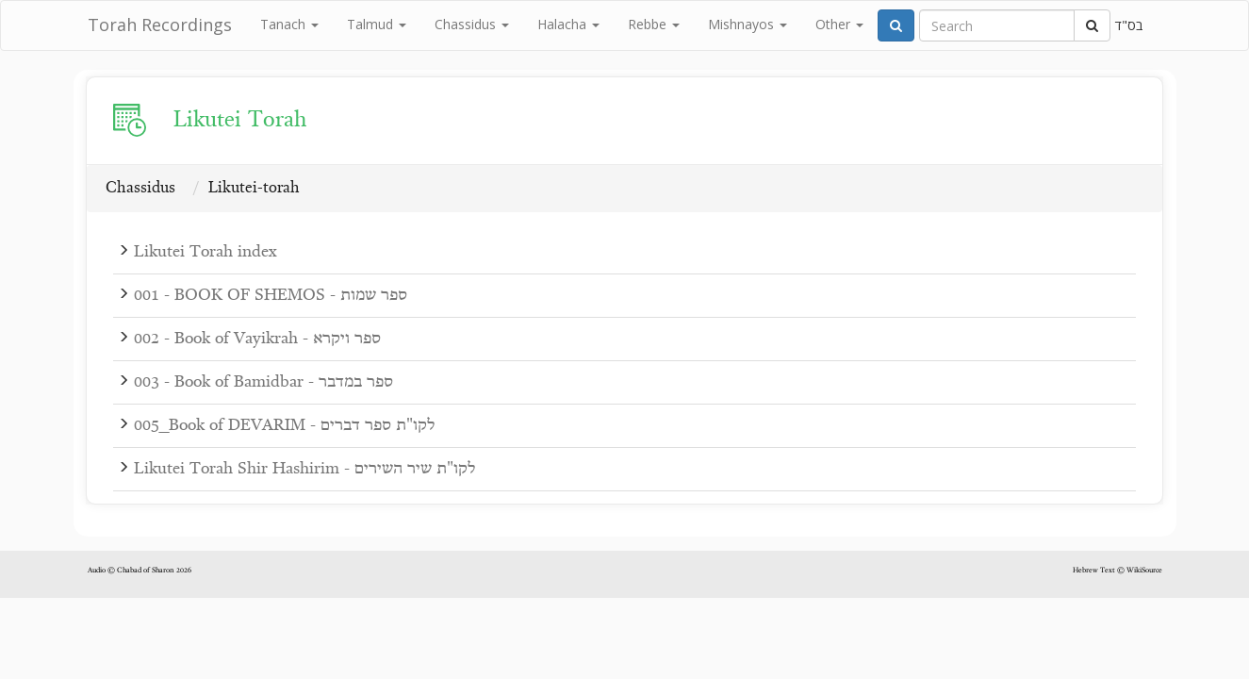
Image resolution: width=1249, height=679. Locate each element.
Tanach (289, 24)
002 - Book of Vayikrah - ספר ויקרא (257, 339)
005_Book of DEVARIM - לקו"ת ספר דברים (284, 426)
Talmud (376, 24)
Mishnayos (747, 24)
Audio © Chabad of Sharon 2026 (139, 570)
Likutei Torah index (205, 252)
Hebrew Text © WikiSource (1117, 570)
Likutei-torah (254, 188)
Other (839, 24)
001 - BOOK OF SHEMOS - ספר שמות (270, 296)
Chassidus (472, 24)
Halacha (568, 24)
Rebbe (654, 24)
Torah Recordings (160, 24)
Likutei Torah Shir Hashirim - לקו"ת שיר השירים (304, 469)
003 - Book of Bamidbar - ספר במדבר (263, 382)
